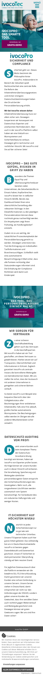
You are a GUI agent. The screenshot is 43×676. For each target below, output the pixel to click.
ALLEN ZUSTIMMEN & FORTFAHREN (17, 670)
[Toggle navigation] (37, 5)
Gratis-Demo (15, 44)
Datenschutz (36, 673)
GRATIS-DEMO (21, 313)
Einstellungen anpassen (14, 664)
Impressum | (26, 673)
